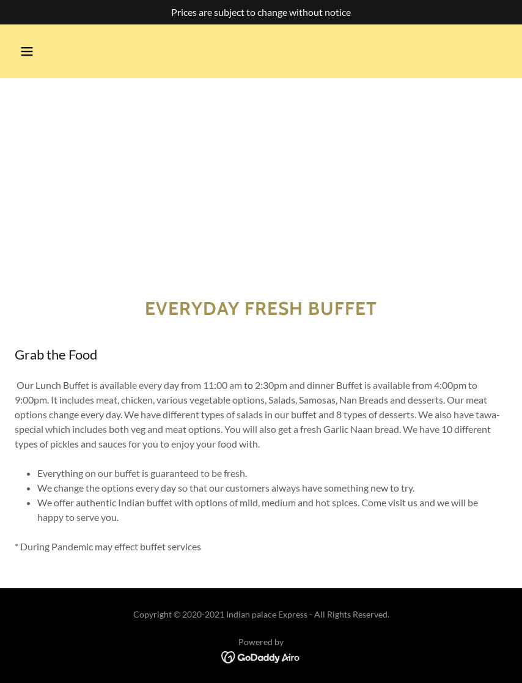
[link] (261, 656)
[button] (27, 51)
